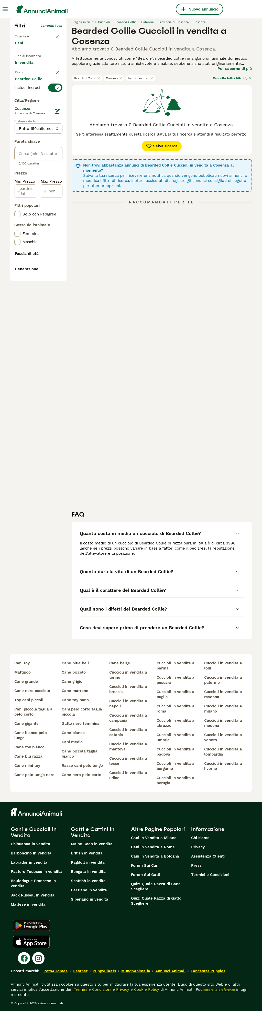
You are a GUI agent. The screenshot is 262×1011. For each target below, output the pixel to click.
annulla (56, 100)
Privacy (198, 847)
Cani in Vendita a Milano (154, 837)
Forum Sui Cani (145, 865)
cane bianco (73, 732)
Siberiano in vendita (89, 899)
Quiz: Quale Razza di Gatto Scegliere (156, 901)
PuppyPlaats (104, 971)
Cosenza (114, 78)
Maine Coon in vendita (92, 844)
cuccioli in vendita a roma (175, 709)
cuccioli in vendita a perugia (175, 780)
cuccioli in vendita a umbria (175, 737)
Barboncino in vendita (31, 853)
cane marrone (75, 690)
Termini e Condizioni (210, 874)
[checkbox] (17, 135)
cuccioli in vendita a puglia (175, 694)
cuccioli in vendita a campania (128, 718)
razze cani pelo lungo (82, 765)
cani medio (72, 742)
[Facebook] (24, 958)
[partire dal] (25, 321)
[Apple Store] (31, 942)
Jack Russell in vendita (32, 895)
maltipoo (22, 672)
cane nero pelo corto (81, 774)
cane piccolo (74, 672)
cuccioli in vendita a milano (223, 709)
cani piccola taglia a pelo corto (33, 712)
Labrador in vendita (29, 862)
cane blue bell (75, 663)
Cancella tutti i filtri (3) (232, 78)
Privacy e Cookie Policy (137, 989)
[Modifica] (57, 242)
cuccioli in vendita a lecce (128, 761)
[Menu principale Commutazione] (5, 9)
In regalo (27, 76)
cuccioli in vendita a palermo (223, 680)
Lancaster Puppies (208, 971)
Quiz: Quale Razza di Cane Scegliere (156, 886)
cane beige (119, 663)
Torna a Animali (26, 34)
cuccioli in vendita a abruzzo (175, 723)
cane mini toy (27, 765)
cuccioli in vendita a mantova (128, 746)
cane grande (26, 681)
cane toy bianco (29, 747)
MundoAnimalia (135, 971)
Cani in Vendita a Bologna (155, 856)
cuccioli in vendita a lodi (223, 665)
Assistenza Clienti (208, 856)
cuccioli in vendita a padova (175, 752)
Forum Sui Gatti (145, 874)
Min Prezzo (25, 312)
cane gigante (26, 723)
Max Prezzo (51, 312)
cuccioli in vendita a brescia (128, 689)
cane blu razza (28, 756)
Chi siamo (200, 837)
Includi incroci (140, 78)
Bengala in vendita (88, 871)
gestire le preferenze (219, 990)
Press (196, 865)
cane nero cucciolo (32, 690)
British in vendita (87, 853)
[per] (51, 321)
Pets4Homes (55, 971)
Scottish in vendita (88, 881)
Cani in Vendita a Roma (153, 847)
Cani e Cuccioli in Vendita (34, 832)
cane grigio (72, 681)
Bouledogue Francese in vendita (33, 883)
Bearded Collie (87, 78)
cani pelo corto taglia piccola (82, 712)
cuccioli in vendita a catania (128, 732)
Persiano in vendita (89, 890)
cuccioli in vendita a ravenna (223, 694)
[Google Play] (31, 925)
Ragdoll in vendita (88, 862)
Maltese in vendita (28, 904)
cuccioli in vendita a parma (175, 665)
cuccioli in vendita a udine (128, 775)
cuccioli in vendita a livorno (223, 766)
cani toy (22, 663)
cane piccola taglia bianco (79, 754)
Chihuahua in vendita (30, 844)
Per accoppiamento (37, 88)
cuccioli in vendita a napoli (128, 703)
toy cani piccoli (28, 700)
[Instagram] (38, 958)
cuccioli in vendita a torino (128, 675)
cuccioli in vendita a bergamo (175, 766)
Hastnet (80, 971)
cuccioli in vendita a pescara (175, 680)
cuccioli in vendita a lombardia (223, 752)
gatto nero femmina (81, 723)
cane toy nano (75, 700)
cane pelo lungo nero (34, 774)
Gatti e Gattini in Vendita (92, 832)
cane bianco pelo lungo (30, 735)
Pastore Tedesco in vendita (36, 871)
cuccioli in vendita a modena (223, 723)
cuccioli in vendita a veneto (223, 737)
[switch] (38, 110)
